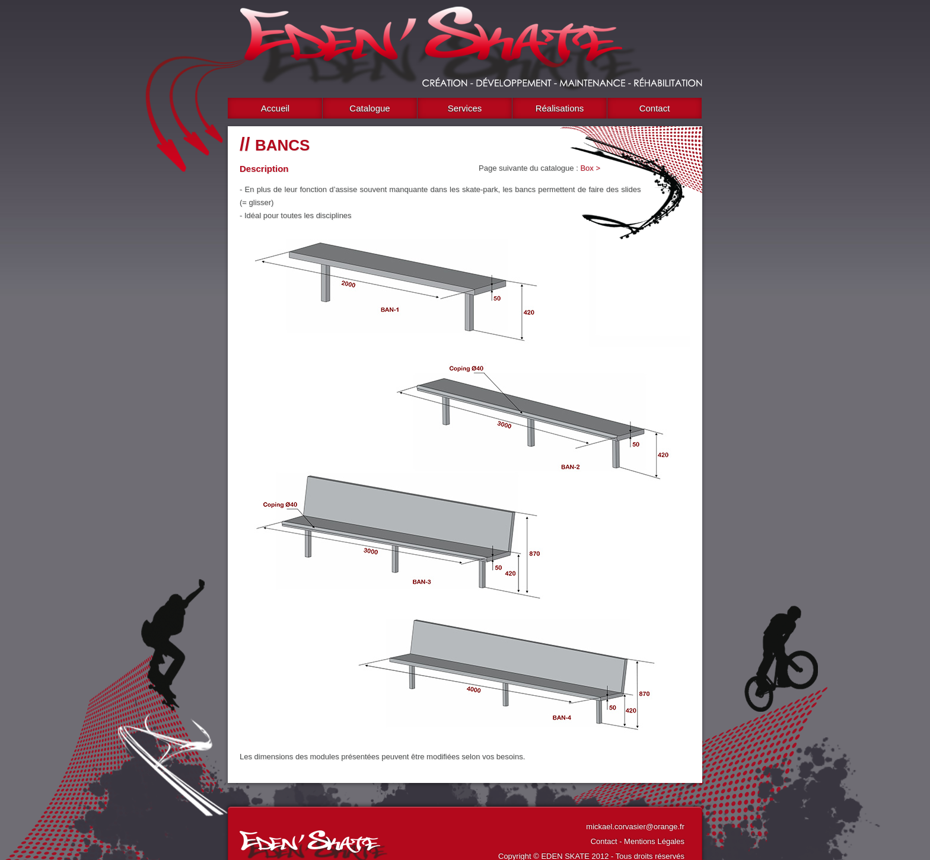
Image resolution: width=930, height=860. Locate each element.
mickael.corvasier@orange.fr (635, 826)
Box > (590, 168)
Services (465, 108)
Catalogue (369, 108)
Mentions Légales (654, 841)
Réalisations (560, 108)
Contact (654, 108)
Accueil (275, 108)
